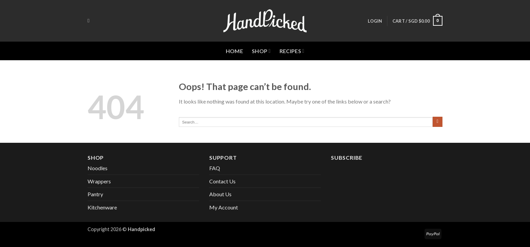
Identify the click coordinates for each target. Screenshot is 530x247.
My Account (223, 207)
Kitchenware (102, 207)
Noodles (97, 168)
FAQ (214, 168)
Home (234, 51)
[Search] (90, 20)
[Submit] (437, 122)
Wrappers (99, 181)
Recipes (292, 51)
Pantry (95, 194)
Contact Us (222, 181)
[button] (375, 21)
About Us (220, 194)
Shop (261, 51)
